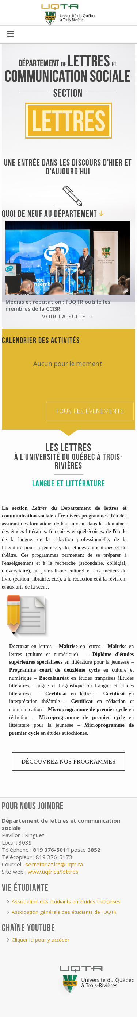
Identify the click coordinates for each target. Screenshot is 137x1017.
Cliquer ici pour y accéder (40, 939)
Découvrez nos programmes (69, 761)
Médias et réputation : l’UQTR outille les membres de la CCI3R (57, 305)
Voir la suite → (68, 316)
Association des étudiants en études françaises (66, 901)
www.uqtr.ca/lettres (53, 871)
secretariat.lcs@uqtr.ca (54, 864)
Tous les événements (90, 411)
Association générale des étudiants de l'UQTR (64, 912)
